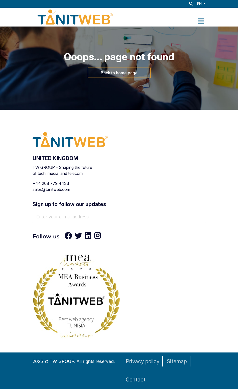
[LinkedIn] (88, 237)
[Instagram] (96, 237)
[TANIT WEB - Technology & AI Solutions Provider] (75, 16)
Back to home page (119, 72)
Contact (136, 379)
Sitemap (177, 361)
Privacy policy (142, 361)
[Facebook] (68, 237)
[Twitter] (78, 237)
